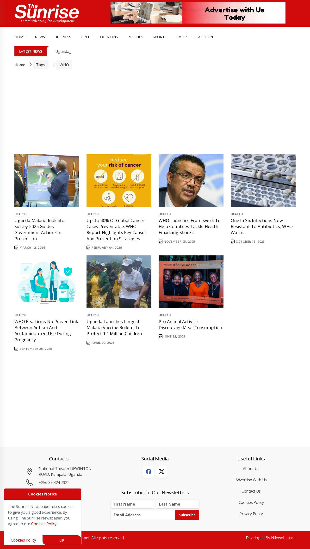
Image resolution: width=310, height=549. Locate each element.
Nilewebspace (283, 537)
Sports (160, 36)
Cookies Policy (251, 502)
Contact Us (251, 491)
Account (206, 36)
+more (182, 36)
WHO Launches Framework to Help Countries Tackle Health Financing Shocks (189, 226)
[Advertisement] (151, 115)
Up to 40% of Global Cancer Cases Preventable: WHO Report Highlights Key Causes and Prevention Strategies (117, 229)
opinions (109, 36)
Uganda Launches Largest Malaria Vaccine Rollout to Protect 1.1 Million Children (114, 327)
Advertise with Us (251, 480)
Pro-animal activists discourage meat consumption (190, 324)
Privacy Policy (251, 513)
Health (20, 214)
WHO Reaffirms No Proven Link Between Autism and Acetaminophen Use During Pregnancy (46, 331)
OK (62, 540)
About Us (251, 468)
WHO (64, 64)
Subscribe (187, 515)
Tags (40, 64)
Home (19, 36)
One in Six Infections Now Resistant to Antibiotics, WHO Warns (262, 226)
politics (135, 36)
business (63, 36)
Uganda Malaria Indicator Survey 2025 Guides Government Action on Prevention (40, 229)
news (40, 36)
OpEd (86, 36)
